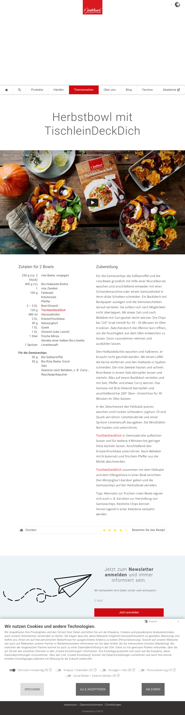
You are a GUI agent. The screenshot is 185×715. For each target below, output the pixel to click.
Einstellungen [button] (113, 704)
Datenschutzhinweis (91, 704)
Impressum (70, 704)
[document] (92, 644)
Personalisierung (157, 670)
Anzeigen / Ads (117, 670)
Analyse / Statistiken (76, 670)
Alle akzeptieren (93, 689)
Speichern (32, 689)
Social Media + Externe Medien (92, 675)
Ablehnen (153, 689)
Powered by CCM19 (92, 711)
